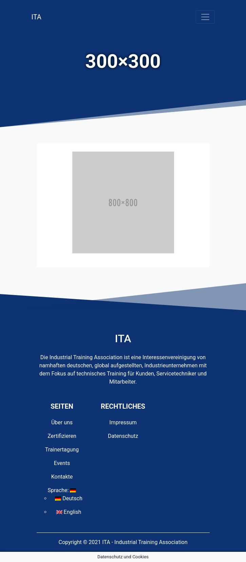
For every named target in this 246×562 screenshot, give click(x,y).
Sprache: (62, 490)
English (68, 512)
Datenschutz (123, 436)
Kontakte (62, 476)
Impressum (123, 422)
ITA (36, 17)
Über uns (62, 422)
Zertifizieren (62, 436)
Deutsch (68, 498)
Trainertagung (62, 449)
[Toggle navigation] (205, 17)
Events (62, 463)
